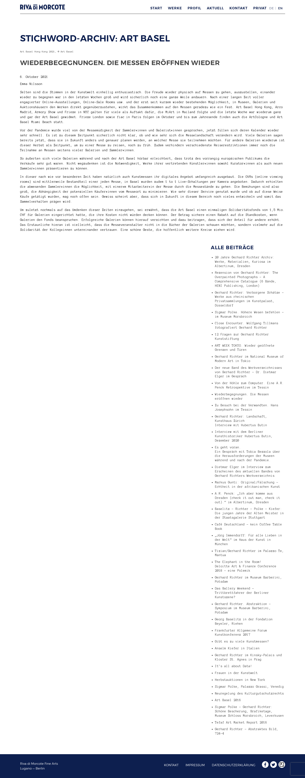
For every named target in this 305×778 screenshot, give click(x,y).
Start (156, 8)
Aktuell (215, 8)
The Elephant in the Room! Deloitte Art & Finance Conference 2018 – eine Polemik (245, 566)
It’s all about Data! (233, 666)
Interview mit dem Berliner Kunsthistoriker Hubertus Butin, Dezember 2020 (244, 436)
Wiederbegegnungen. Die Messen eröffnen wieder (120, 63)
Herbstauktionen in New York (240, 679)
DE (271, 8)
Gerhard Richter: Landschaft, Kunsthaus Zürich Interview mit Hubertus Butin (241, 421)
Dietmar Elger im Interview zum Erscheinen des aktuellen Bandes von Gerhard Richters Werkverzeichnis (247, 471)
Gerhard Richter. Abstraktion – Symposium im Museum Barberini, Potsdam (243, 608)
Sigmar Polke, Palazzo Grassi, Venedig (249, 686)
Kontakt (238, 8)
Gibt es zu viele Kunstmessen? (242, 641)
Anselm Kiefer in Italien (237, 648)
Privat (260, 8)
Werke (175, 8)
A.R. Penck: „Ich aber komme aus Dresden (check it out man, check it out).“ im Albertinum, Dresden (247, 498)
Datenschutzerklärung (233, 765)
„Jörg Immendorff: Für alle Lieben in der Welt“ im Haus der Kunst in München (248, 540)
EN (280, 8)
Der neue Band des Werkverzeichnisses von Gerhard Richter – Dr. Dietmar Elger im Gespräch (248, 372)
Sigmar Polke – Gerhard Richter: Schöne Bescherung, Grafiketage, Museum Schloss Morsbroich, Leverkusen (249, 711)
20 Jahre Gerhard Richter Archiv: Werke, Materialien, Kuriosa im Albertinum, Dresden (245, 262)
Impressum (195, 765)
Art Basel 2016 (228, 700)
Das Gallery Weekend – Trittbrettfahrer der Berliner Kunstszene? (242, 593)
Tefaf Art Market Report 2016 (241, 722)
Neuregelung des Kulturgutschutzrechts (249, 693)
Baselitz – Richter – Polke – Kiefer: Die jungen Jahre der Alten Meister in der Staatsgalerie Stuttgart (249, 513)
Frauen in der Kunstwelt (236, 673)
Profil (194, 8)
